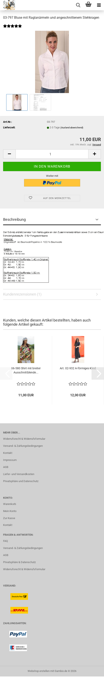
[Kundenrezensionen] (12, 28)
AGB (5, 467)
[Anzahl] (52, 154)
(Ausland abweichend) (71, 127)
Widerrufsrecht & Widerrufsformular (24, 438)
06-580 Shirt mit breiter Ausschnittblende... (26, 370)
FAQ (5, 541)
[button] (9, 154)
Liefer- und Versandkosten (18, 474)
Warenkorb (9, 504)
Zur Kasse (9, 518)
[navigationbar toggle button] (99, 5)
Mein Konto (9, 511)
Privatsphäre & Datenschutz (19, 562)
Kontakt (7, 452)
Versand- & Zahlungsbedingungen (23, 445)
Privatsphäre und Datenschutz (20, 481)
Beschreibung (14, 219)
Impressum (10, 460)
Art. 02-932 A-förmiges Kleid (78, 368)
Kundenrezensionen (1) (22, 294)
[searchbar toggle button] (78, 5)
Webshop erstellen (39, 671)
